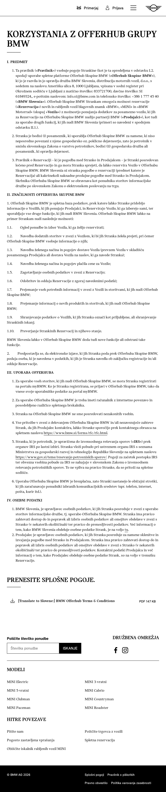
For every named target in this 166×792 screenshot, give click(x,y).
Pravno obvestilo (96, 783)
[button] (133, 8)
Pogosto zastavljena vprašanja (30, 740)
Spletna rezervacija (100, 740)
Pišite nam (15, 732)
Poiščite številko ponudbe (27, 638)
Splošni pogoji (94, 774)
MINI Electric (17, 682)
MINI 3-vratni (96, 682)
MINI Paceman (18, 708)
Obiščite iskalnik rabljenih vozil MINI (36, 749)
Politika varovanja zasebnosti (131, 783)
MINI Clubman (18, 699)
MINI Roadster (96, 708)
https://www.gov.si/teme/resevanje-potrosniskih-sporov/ (61, 457)
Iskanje (70, 648)
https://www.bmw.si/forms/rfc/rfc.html (75, 433)
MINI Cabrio (94, 691)
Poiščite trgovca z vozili (104, 732)
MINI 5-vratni (18, 691)
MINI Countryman (99, 699)
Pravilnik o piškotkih (121, 775)
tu (126, 530)
